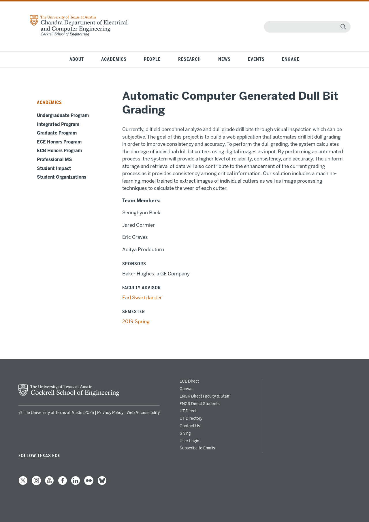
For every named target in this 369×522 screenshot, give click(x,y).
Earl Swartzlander (142, 297)
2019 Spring (136, 321)
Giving (185, 433)
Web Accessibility (143, 412)
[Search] (306, 27)
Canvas (186, 388)
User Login (189, 440)
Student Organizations (61, 177)
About (76, 59)
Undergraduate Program (63, 115)
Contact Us (190, 425)
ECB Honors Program (59, 150)
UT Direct (188, 410)
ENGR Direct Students (200, 403)
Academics (114, 59)
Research (189, 59)
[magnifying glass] (343, 27)
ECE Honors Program (59, 142)
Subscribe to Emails (197, 448)
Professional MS (54, 159)
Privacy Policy (110, 412)
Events (256, 59)
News (224, 59)
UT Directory (191, 418)
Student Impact (54, 168)
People (152, 59)
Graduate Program (57, 133)
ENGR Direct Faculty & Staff (204, 396)
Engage (291, 59)
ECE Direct (189, 381)
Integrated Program (58, 124)
